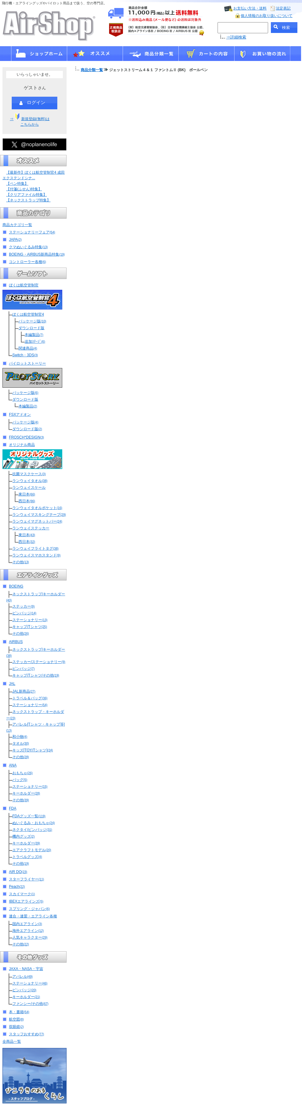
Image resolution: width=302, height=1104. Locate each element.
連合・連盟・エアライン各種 (33, 916)
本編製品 (34, 335)
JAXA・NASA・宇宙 (26, 969)
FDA (12, 808)
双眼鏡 (16, 1027)
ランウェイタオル (29, 481)
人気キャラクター (29, 937)
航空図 (16, 1019)
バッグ (19, 780)
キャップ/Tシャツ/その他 (35, 675)
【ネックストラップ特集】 (28, 200)
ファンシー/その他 (30, 1003)
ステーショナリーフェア (32, 232)
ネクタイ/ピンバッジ (32, 829)
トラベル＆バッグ (29, 698)
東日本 (26, 494)
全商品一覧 (11, 1041)
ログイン (32, 103)
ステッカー (23, 606)
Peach (17, 886)
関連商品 (27, 348)
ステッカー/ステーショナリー (38, 662)
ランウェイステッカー (30, 528)
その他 (20, 562)
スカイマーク (22, 894)
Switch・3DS (25, 355)
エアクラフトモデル (31, 850)
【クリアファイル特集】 (26, 194)
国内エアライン (27, 924)
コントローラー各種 (27, 262)
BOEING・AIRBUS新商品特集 (37, 254)
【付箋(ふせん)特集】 (24, 189)
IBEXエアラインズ (26, 901)
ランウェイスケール (29, 487)
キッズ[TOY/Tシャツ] (32, 750)
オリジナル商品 (22, 445)
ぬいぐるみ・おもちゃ (33, 823)
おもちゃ (22, 773)
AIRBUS (16, 642)
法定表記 (283, 8)
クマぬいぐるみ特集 (28, 247)
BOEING (16, 586)
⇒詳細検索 (236, 37)
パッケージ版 (32, 321)
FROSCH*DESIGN (26, 437)
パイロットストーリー (27, 363)
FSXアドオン (20, 414)
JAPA (15, 239)
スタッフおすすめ (26, 1034)
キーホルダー (26, 793)
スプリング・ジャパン (29, 909)
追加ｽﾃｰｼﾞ (35, 341)
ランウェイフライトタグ (35, 548)
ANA (13, 765)
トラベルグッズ (27, 857)
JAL (12, 683)
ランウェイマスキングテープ (39, 514)
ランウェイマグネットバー (37, 521)
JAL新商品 (23, 691)
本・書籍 (19, 1012)
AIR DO (18, 872)
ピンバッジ (24, 613)
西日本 (26, 501)
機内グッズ (23, 836)
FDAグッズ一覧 (28, 816)
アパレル (22, 976)
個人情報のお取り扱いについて (266, 16)
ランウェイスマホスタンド (36, 555)
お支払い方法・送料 (250, 8)
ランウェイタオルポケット (37, 508)
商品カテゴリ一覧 (17, 225)
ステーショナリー (29, 620)
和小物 (19, 736)
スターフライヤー (26, 879)
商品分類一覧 (92, 70)
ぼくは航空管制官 (24, 285)
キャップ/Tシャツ (29, 627)
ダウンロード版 (31, 328)
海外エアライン (28, 930)
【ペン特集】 (17, 183)
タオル (20, 743)
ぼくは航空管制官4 (28, 314)
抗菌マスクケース (29, 474)
